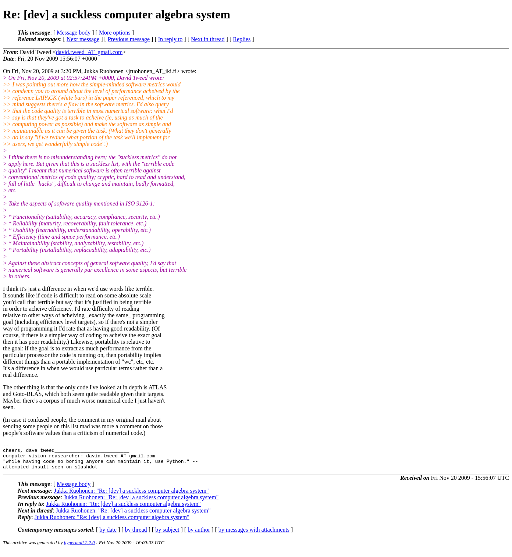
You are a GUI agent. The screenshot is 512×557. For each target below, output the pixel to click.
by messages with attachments (253, 535)
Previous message (129, 39)
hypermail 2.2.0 (79, 548)
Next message (83, 39)
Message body (73, 32)
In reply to (170, 39)
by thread (136, 535)
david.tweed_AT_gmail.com (89, 52)
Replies (241, 39)
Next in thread (208, 39)
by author (199, 535)
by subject (167, 535)
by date (108, 535)
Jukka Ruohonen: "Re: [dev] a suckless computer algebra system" (131, 496)
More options (115, 32)
